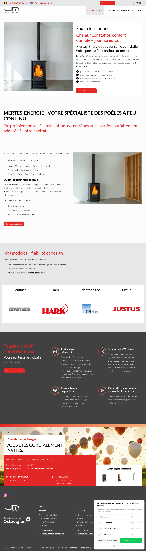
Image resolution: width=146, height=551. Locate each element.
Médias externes (110, 528)
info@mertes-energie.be (53, 533)
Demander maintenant (14, 224)
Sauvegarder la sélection (107, 540)
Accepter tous (131, 540)
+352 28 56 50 (84, 530)
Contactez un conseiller (14, 371)
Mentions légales (112, 546)
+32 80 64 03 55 (49, 530)
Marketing (108, 534)
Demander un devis (108, 3)
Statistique (108, 523)
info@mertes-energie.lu (88, 533)
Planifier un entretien (125, 3)
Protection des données (124, 546)
